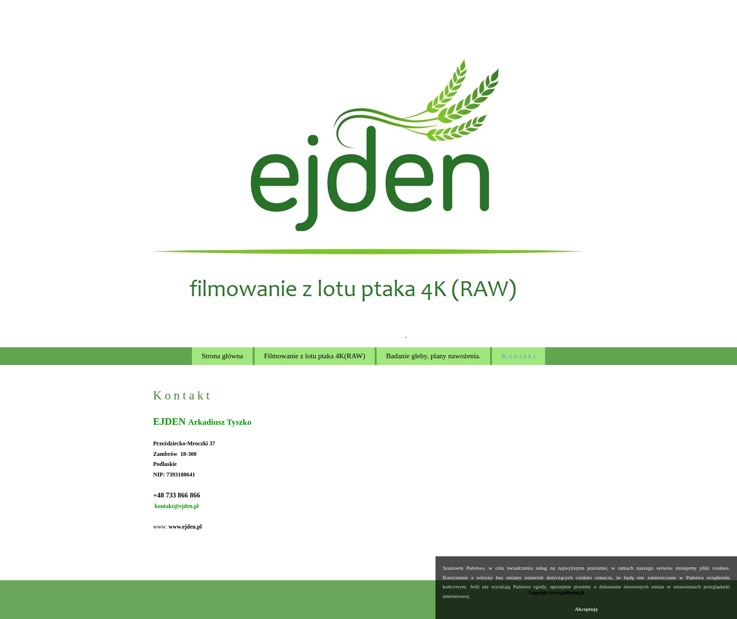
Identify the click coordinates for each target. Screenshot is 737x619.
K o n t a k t (519, 356)
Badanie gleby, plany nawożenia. (433, 356)
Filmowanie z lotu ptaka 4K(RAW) (314, 356)
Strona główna (222, 356)
